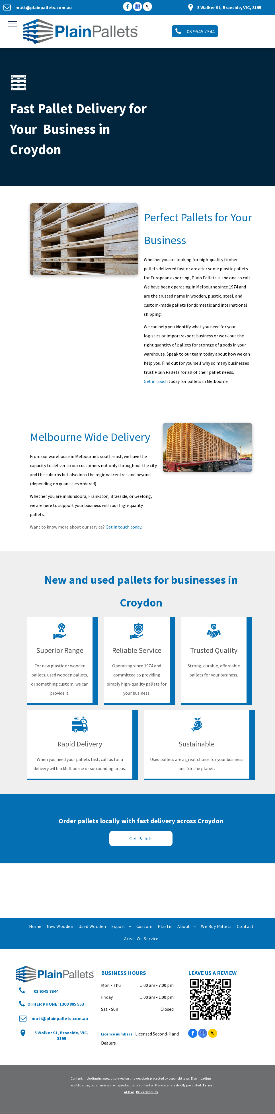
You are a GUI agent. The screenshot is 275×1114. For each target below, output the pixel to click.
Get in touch (156, 381)
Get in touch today (123, 527)
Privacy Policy (147, 1092)
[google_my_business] (137, 7)
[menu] (12, 23)
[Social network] (147, 7)
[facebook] (127, 7)
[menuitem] (35, 926)
